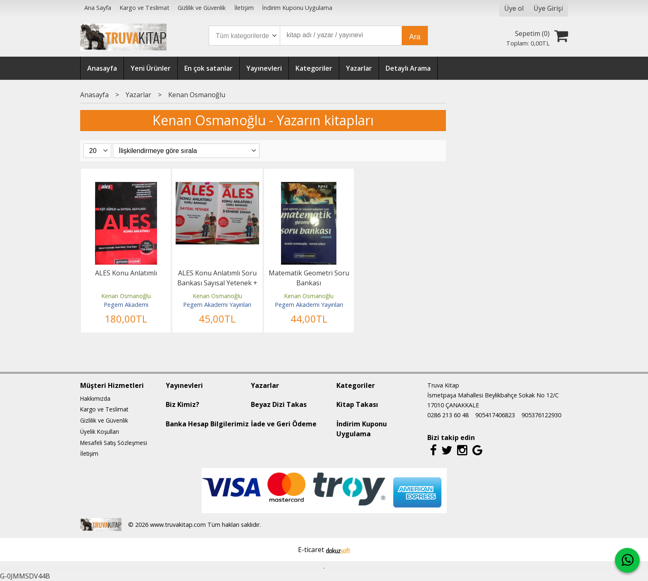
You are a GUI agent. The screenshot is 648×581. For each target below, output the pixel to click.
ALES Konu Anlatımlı (126, 272)
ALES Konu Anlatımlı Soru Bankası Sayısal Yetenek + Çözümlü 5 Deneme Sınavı (217, 282)
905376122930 (541, 415)
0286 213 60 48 (448, 415)
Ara (414, 37)
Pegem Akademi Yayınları (217, 304)
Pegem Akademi (126, 304)
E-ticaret (311, 549)
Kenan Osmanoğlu (126, 296)
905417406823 (495, 415)
